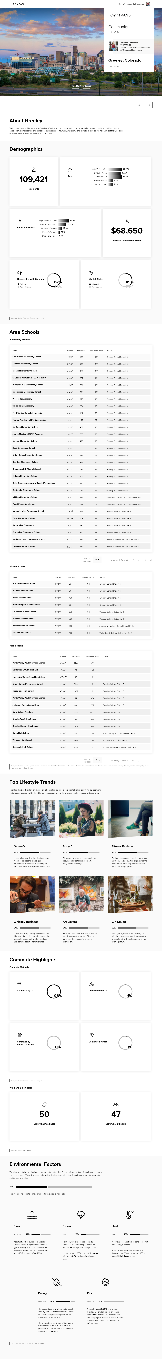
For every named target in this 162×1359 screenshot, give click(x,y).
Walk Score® (27, 1150)
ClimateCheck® (38, 1343)
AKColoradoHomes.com (131, 50)
